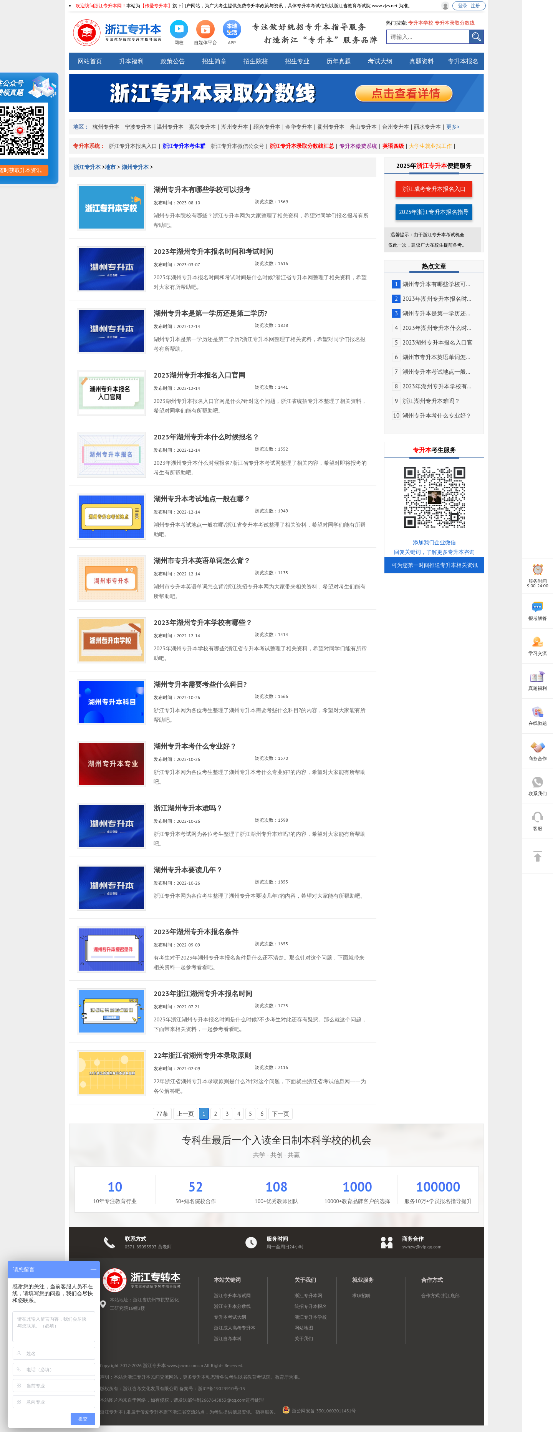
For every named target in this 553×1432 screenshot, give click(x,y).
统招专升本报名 (311, 1306)
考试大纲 (380, 61)
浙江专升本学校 (311, 1317)
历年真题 (338, 61)
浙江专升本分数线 (232, 1306)
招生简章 (214, 61)
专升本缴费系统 (358, 146)
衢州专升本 (331, 126)
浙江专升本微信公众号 (237, 146)
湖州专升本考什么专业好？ (432, 415)
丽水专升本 (427, 126)
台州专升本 (395, 126)
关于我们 (304, 1338)
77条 (162, 1113)
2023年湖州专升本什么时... (431, 327)
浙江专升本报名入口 (133, 146)
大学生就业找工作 (430, 146)
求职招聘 (361, 1295)
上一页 (185, 1113)
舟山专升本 (363, 126)
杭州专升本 (106, 126)
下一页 (280, 1113)
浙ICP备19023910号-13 (221, 1388)
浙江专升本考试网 (232, 1295)
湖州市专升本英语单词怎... (431, 357)
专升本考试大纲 (230, 1317)
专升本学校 (420, 23)
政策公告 (173, 61)
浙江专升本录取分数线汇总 (302, 146)
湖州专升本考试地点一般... (431, 371)
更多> (453, 126)
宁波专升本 (138, 126)
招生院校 (255, 61)
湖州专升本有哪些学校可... (431, 284)
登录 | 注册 (469, 5)
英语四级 (393, 146)
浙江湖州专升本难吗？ (426, 400)
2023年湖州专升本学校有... (431, 386)
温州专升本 (170, 126)
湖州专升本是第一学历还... (431, 313)
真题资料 (421, 61)
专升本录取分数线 (455, 23)
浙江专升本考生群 (183, 146)
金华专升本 (298, 126)
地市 (110, 167)
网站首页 (90, 61)
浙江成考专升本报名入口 (434, 188)
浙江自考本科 (228, 1338)
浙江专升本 (88, 167)
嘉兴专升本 (202, 126)
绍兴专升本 (266, 126)
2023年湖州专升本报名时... (431, 298)
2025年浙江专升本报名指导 (434, 211)
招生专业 (297, 61)
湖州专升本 (234, 126)
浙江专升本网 (308, 1295)
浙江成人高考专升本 (234, 1328)
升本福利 (131, 61)
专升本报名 (463, 61)
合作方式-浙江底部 (440, 1295)
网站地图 (304, 1328)
